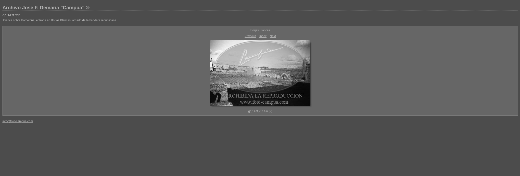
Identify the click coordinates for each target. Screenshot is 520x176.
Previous (250, 36)
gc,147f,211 (11, 15)
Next (273, 36)
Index (262, 36)
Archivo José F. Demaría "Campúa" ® (45, 7)
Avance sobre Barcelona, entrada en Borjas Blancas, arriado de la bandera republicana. (59, 20)
